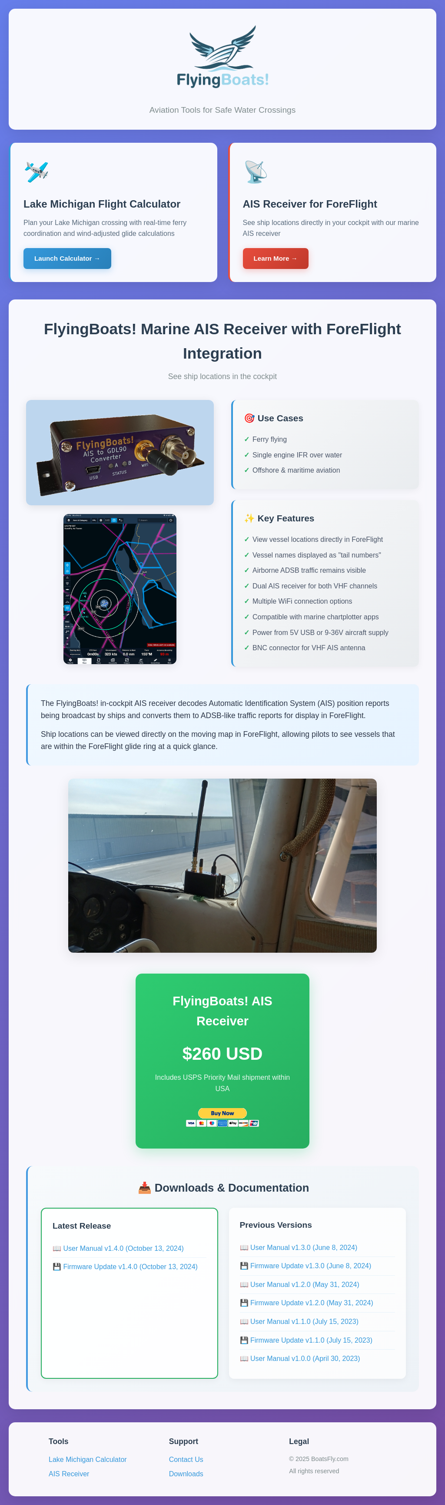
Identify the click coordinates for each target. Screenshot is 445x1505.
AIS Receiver (69, 1474)
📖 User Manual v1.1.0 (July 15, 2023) (299, 1321)
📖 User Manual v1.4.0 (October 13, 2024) (118, 1248)
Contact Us (186, 1459)
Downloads (186, 1474)
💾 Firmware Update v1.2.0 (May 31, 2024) (306, 1303)
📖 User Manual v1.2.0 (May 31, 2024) (299, 1284)
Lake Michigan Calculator (88, 1459)
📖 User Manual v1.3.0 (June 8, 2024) (299, 1247)
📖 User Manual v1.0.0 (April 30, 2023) (300, 1358)
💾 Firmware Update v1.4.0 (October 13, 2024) (125, 1266)
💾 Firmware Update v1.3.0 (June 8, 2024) (306, 1266)
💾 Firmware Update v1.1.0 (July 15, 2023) (306, 1340)
